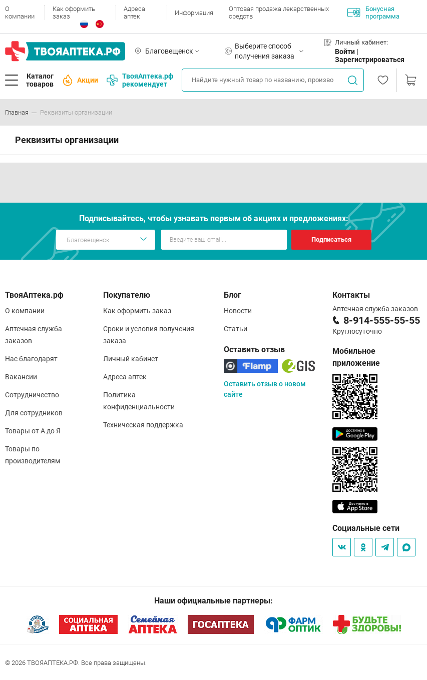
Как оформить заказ (74, 12)
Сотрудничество (32, 395)
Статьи (235, 329)
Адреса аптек (134, 12)
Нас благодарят (31, 359)
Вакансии (21, 377)
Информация (194, 13)
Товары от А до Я (33, 431)
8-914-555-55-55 (381, 320)
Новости (238, 311)
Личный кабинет (130, 359)
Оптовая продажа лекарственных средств (279, 12)
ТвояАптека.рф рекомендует (140, 80)
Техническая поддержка (143, 425)
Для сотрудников (34, 413)
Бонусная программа (373, 12)
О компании (20, 12)
